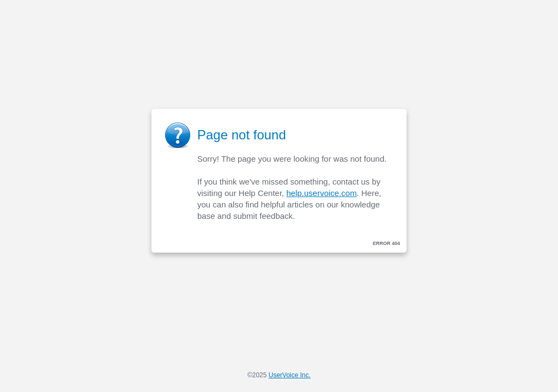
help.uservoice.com (321, 193)
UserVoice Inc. (290, 375)
